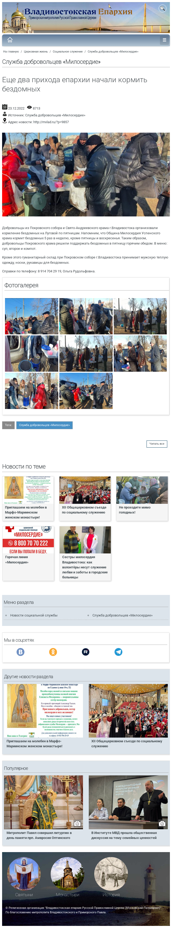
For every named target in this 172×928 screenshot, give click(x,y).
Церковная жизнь (36, 51)
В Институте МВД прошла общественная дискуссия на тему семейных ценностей (124, 835)
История (111, 894)
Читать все (156, 443)
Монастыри (67, 894)
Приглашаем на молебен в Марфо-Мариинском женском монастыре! (26, 512)
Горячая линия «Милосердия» (17, 559)
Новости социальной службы (34, 615)
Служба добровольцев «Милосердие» (113, 51)
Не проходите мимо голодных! (134, 509)
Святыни (24, 894)
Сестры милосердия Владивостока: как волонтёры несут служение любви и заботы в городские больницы (85, 567)
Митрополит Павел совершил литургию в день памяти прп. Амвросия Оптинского (39, 835)
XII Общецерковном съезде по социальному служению (84, 509)
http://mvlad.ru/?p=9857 (51, 122)
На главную (11, 51)
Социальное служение (68, 51)
